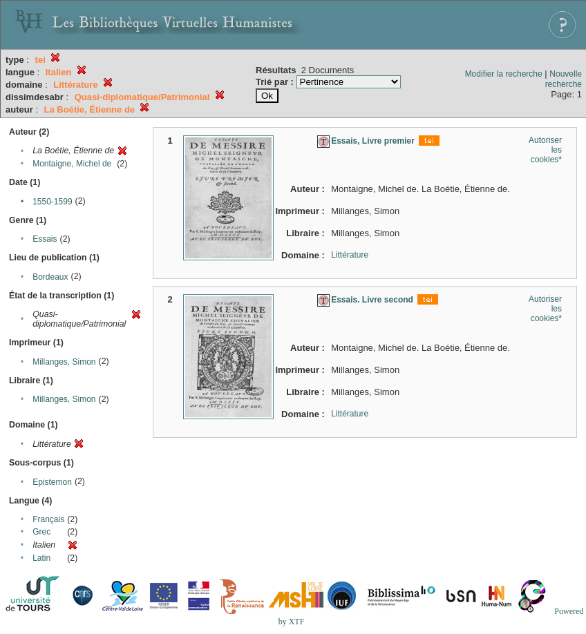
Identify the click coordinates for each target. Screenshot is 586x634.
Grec (41, 532)
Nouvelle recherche (563, 79)
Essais (44, 239)
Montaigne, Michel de (71, 164)
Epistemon (52, 482)
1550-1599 (52, 201)
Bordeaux (50, 277)
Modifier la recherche (503, 74)
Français (48, 519)
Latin (41, 558)
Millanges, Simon (63, 362)
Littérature (349, 255)
